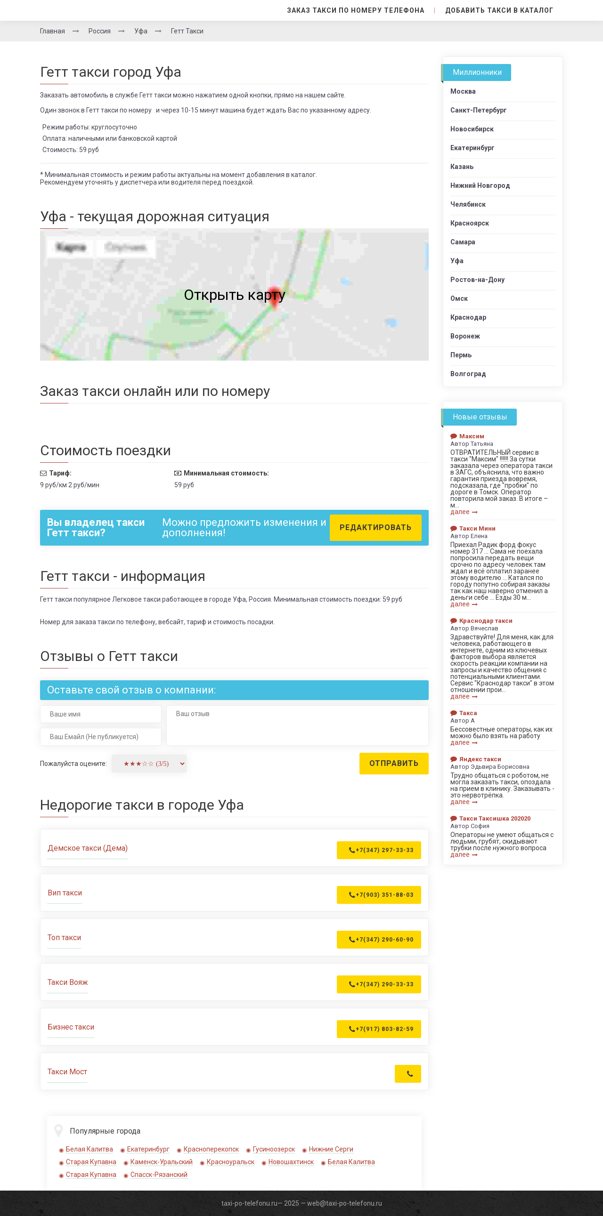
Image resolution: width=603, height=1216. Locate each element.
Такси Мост (67, 1071)
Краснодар (468, 317)
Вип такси (65, 892)
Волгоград (468, 373)
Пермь (461, 355)
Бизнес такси (71, 1027)
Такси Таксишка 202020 (490, 818)
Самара (462, 242)
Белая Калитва (89, 1149)
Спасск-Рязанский (158, 1174)
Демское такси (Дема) (88, 848)
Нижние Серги (331, 1149)
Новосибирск (472, 129)
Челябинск (468, 204)
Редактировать (376, 527)
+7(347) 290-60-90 (381, 939)
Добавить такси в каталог (499, 10)
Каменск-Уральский (161, 1162)
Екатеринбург (148, 1149)
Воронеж (465, 336)
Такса (463, 713)
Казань (461, 166)
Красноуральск (230, 1162)
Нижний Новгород (480, 185)
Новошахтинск (291, 1162)
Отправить (394, 763)
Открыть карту (234, 295)
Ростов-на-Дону (477, 279)
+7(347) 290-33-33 (381, 984)
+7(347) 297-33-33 (381, 850)
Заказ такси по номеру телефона (356, 10)
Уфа (457, 261)
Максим (467, 436)
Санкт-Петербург (478, 110)
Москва (463, 91)
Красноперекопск (211, 1149)
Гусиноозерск (274, 1149)
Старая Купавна (91, 1162)
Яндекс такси (475, 759)
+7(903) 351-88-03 (381, 895)
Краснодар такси (481, 620)
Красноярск (469, 223)
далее (464, 511)
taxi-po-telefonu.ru (249, 1203)
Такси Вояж (68, 982)
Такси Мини (473, 528)
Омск (459, 298)
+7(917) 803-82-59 (381, 1029)
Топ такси (64, 937)
